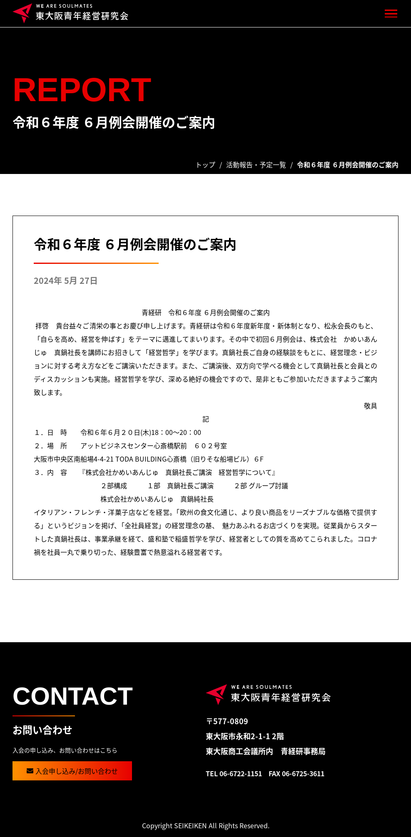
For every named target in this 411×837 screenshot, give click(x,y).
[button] (391, 13)
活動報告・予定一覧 (256, 164)
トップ (205, 164)
